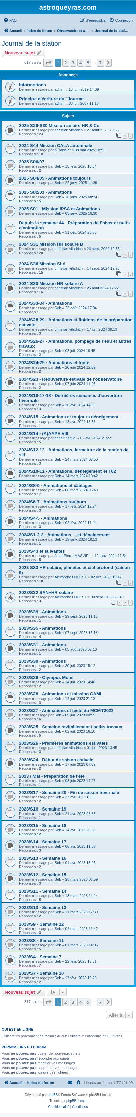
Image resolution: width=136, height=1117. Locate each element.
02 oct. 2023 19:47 (106, 577)
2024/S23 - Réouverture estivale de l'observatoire (70, 379)
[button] (48, 63)
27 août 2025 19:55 (103, 130)
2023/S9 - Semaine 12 (41, 924)
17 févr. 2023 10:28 (81, 978)
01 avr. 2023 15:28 (80, 863)
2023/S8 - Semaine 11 (41, 940)
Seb (58, 166)
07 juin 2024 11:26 (80, 384)
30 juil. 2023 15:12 (80, 666)
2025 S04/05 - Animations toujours (55, 178)
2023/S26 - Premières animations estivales (63, 743)
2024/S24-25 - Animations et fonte (54, 362)
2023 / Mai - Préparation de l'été (52, 776)
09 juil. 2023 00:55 (80, 715)
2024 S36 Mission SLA (42, 263)
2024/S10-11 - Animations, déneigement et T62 (67, 471)
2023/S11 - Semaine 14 (42, 891)
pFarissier (63, 150)
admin (60, 89)
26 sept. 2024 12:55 (103, 249)
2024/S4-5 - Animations (43, 518)
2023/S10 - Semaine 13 (42, 907)
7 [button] (100, 63)
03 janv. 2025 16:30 (81, 213)
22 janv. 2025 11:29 (81, 183)
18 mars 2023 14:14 (81, 896)
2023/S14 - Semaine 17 (42, 841)
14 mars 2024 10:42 (81, 476)
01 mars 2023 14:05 (81, 945)
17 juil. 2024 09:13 (102, 329)
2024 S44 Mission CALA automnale (55, 145)
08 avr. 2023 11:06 (80, 846)
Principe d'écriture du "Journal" (52, 98)
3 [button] (73, 63)
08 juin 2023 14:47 (80, 781)
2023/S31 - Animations (42, 644)
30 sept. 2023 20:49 (107, 597)
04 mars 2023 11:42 (81, 929)
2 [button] (65, 63)
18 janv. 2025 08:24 (81, 197)
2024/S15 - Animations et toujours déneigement (68, 417)
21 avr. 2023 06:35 (80, 814)
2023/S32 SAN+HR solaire (46, 592)
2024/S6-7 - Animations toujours (52, 501)
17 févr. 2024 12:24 (81, 506)
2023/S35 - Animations (42, 628)
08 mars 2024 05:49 (81, 490)
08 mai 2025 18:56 (90, 150)
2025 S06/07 (31, 161)
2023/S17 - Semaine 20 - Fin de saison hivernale (69, 792)
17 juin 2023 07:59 (80, 764)
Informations (32, 84)
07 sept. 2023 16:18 (81, 633)
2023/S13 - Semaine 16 (42, 858)
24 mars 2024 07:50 (81, 459)
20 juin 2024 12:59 (80, 367)
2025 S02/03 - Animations (45, 192)
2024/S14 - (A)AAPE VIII (43, 433)
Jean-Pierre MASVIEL (73, 556)
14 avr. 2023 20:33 (80, 830)
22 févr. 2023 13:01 (81, 961)
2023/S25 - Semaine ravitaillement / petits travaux (70, 726)
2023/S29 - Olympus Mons (46, 677)
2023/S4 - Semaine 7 (40, 956)
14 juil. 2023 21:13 (80, 698)
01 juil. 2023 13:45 (102, 748)
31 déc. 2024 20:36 (81, 232)
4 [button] (80, 63)
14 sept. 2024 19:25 (103, 268)
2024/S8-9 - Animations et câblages (55, 485)
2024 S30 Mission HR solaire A (51, 283)
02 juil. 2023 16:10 (80, 731)
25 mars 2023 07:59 (81, 879)
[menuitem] (10, 20)
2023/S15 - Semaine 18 (42, 825)
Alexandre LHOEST (71, 577)
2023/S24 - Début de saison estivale (56, 759)
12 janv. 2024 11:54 (111, 556)
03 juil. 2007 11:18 (84, 103)
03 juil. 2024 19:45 (80, 351)
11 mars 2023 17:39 (81, 912)
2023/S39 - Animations (42, 611)
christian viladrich (69, 130)
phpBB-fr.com (76, 1101)
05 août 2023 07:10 (81, 649)
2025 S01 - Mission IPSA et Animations (59, 208)
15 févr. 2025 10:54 (81, 166)
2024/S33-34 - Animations (45, 303)
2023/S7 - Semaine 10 (41, 973)
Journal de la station (32, 43)
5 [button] (88, 63)
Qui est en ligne (17, 1029)
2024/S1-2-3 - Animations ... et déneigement (64, 534)
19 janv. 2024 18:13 (81, 539)
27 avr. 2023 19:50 (80, 797)
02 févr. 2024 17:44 (81, 523)
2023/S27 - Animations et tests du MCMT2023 (66, 710)
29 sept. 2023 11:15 (81, 616)
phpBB (53, 1095)
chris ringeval (65, 438)
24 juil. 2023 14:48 (80, 682)
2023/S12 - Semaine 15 (42, 874)
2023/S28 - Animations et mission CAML (61, 693)
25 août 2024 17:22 (103, 288)
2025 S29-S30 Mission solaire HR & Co (59, 125)
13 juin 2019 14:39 (84, 89)
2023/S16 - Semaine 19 (42, 809)
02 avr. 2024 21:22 (95, 438)
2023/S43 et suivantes (42, 551)
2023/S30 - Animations (42, 661)
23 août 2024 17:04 (81, 308)
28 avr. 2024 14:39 (80, 405)
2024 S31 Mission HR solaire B (51, 244)
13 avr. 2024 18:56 (80, 422)
